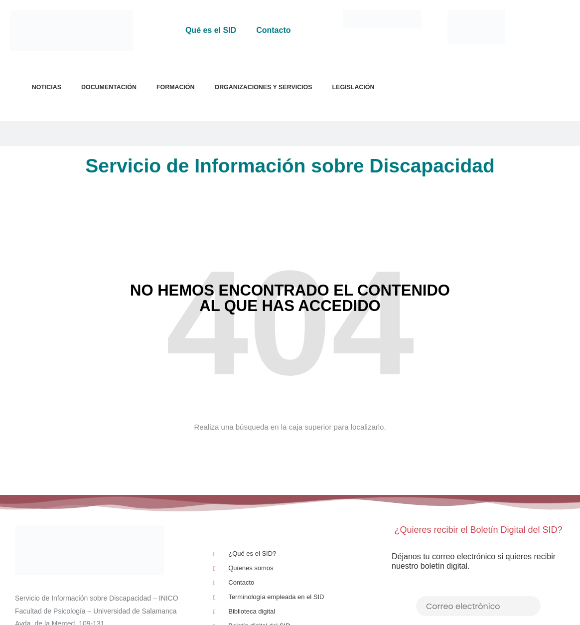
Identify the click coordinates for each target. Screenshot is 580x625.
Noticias (46, 87)
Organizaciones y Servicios (263, 87)
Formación (175, 87)
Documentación (109, 87)
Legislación (353, 87)
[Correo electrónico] (478, 606)
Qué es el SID (210, 30)
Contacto (273, 30)
